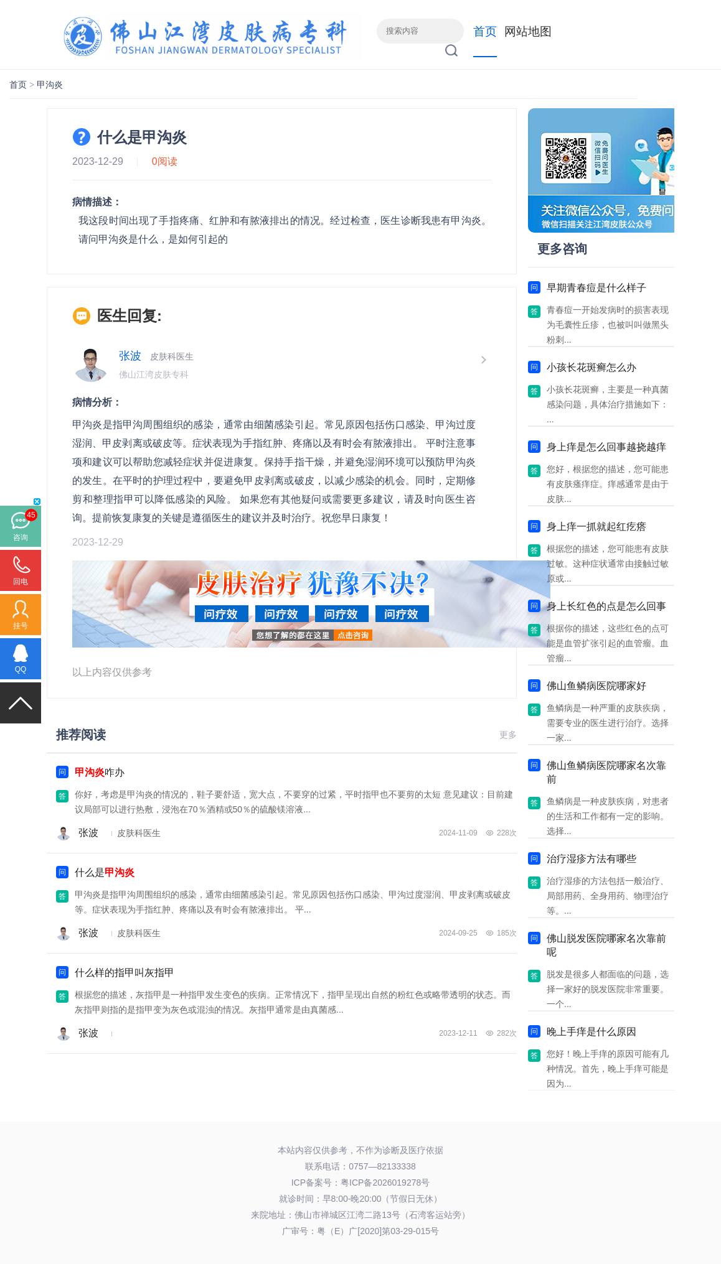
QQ (21, 669)
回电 (20, 581)
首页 (485, 31)
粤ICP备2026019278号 (385, 1182)
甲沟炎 (50, 85)
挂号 (20, 625)
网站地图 (528, 31)
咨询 (20, 537)
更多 (508, 735)
